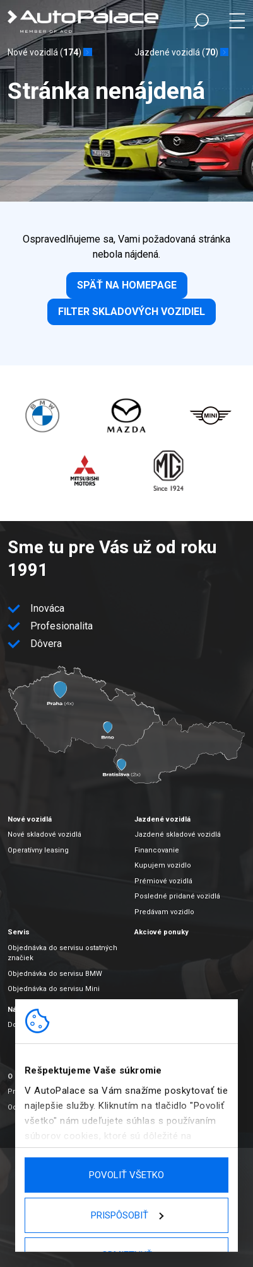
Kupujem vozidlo (162, 865)
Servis (19, 932)
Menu (236, 21)
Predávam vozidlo (164, 912)
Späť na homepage (127, 285)
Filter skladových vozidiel (131, 312)
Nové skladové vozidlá (44, 834)
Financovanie (156, 850)
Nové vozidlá (30, 819)
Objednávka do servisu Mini (54, 989)
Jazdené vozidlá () (176, 52)
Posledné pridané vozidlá (177, 896)
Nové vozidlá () (44, 52)
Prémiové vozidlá (163, 881)
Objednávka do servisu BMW (55, 974)
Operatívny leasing (38, 850)
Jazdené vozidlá (162, 819)
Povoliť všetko (126, 1175)
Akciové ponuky (161, 932)
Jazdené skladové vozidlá (177, 834)
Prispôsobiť (127, 1215)
